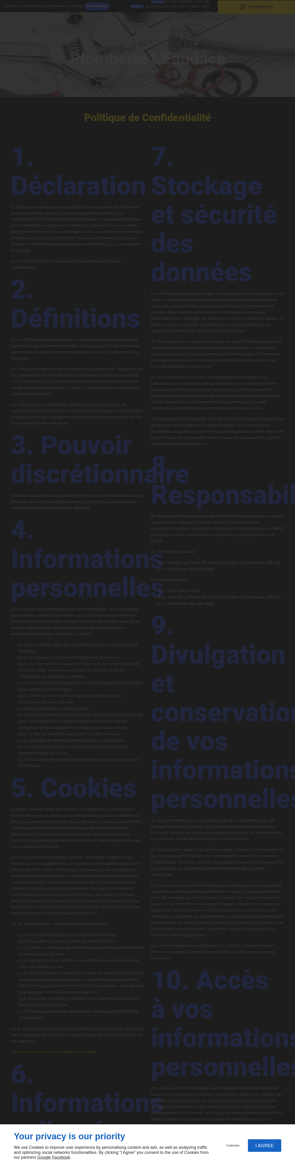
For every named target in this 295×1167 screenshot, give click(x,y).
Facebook (61, 1157)
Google (44, 1157)
